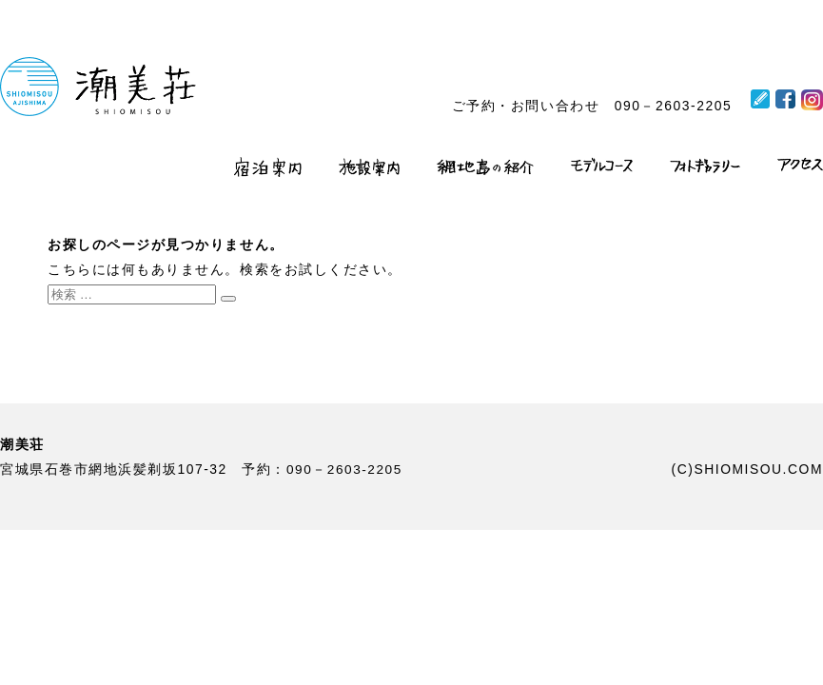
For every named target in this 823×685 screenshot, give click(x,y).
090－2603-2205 (673, 105)
